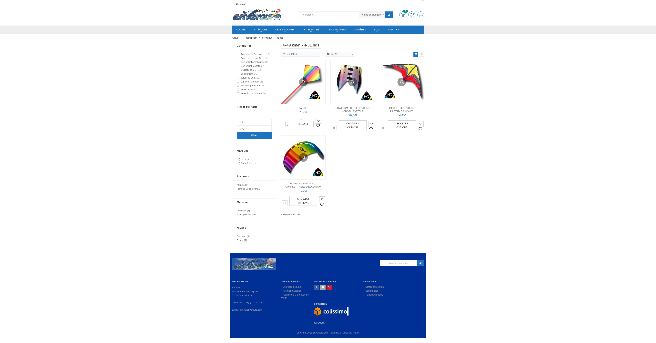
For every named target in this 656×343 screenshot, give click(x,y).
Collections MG (248, 70)
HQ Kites (241, 159)
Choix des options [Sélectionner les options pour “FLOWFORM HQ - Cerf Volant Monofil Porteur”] (352, 125)
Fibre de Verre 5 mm (247, 189)
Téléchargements (374, 294)
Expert (240, 240)
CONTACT (393, 29)
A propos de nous (292, 287)
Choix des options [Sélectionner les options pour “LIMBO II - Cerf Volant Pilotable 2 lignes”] (402, 125)
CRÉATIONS (260, 29)
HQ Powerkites (244, 163)
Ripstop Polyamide (246, 214)
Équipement (247, 73)
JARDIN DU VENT (336, 29)
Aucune (241, 185)
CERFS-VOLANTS (285, 29)
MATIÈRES (360, 29)
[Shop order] (300, 54)
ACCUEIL (241, 29)
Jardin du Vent (248, 77)
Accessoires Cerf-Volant (253, 54)
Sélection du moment (251, 93)
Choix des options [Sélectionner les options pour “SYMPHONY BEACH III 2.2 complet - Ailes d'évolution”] (303, 200)
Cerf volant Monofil (250, 66)
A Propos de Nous (290, 281)
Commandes (371, 290)
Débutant (241, 236)
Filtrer (254, 135)
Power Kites (247, 89)
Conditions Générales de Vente (295, 296)
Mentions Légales (292, 290)
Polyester (241, 210)
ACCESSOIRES (311, 29)
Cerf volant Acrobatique (253, 62)
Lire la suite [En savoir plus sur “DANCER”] (303, 124)
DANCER (303, 108)
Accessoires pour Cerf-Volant (253, 58)
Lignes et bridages (250, 81)
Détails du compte (374, 287)
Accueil (235, 37)
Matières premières (250, 85)
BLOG (377, 29)
